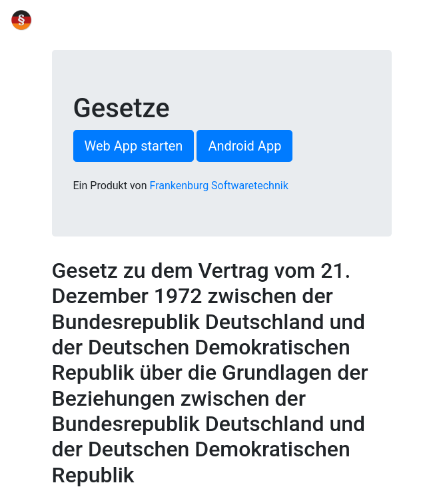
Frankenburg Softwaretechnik (219, 185)
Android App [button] (244, 146)
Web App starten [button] (134, 146)
